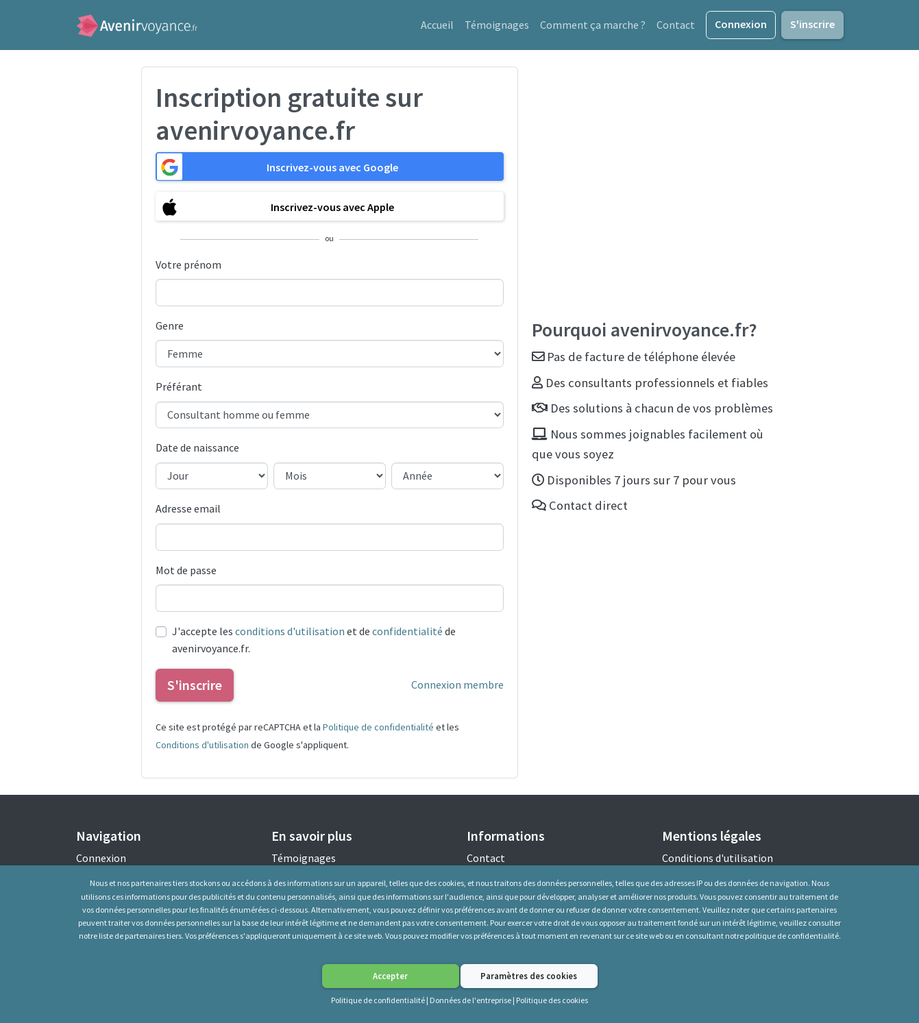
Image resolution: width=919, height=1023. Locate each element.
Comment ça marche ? (593, 25)
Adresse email (188, 510)
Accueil (437, 25)
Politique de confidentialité (378, 729)
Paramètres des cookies (528, 975)
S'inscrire (812, 25)
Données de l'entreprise (470, 1000)
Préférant (179, 388)
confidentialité (407, 632)
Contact (676, 25)
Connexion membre (457, 686)
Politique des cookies (552, 1000)
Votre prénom (188, 266)
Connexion (741, 25)
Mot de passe (186, 571)
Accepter (390, 975)
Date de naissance (197, 449)
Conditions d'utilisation (202, 746)
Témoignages (497, 25)
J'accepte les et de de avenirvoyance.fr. (314, 641)
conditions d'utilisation (290, 632)
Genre (170, 327)
